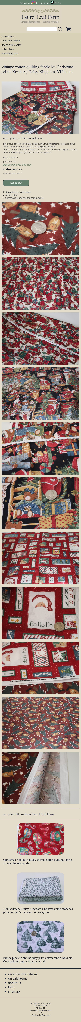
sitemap (14, 991)
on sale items (17, 978)
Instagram (41, 3)
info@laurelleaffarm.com (40, 1015)
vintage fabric (11, 195)
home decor (8, 36)
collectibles (8, 49)
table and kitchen (11, 40)
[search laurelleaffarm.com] (60, 29)
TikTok (58, 3)
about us (14, 983)
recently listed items (22, 974)
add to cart (16, 182)
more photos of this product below (23, 138)
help (11, 987)
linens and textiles (11, 44)
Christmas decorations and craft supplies (24, 197)
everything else (10, 53)
